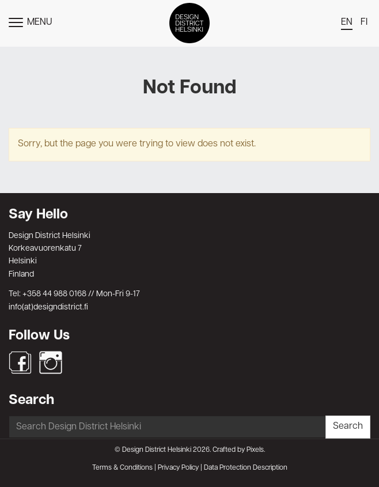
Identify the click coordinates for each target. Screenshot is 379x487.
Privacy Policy (178, 468)
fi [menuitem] (364, 22)
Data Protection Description (245, 468)
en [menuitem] (347, 22)
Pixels (255, 450)
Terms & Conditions (122, 468)
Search (348, 426)
